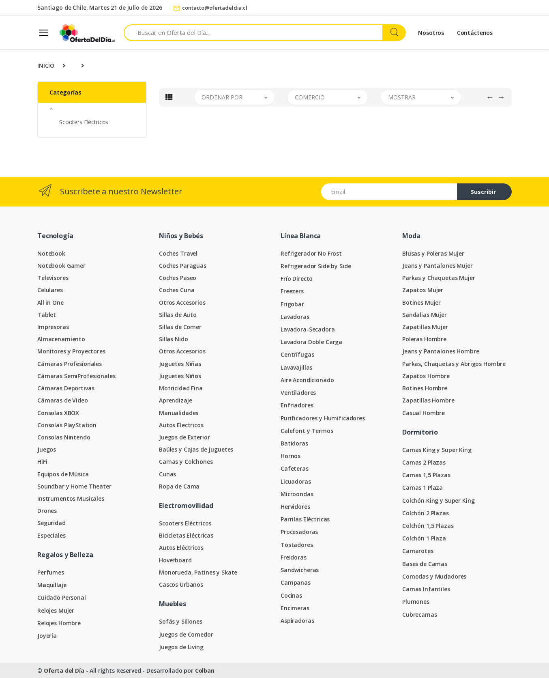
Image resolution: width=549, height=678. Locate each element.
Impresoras (53, 327)
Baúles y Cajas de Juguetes (196, 449)
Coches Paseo (177, 278)
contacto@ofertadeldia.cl (210, 7)
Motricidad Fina (181, 388)
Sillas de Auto (178, 315)
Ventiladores (298, 392)
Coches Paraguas (182, 265)
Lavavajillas (296, 367)
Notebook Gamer (61, 265)
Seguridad (51, 523)
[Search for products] (253, 32)
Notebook (51, 253)
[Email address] (389, 191)
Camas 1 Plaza (422, 487)
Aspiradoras (297, 620)
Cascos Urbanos (181, 584)
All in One (50, 302)
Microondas (297, 494)
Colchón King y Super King (438, 500)
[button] (92, 108)
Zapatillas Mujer (425, 327)
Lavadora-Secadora (308, 329)
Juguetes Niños (180, 376)
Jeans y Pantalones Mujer (437, 265)
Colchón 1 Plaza (424, 538)
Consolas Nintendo (63, 437)
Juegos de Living (181, 647)
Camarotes (417, 551)
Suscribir (483, 192)
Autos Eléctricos (181, 547)
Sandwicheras (300, 570)
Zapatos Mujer (422, 290)
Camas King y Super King (437, 450)
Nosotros (431, 33)
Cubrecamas (419, 614)
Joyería (47, 635)
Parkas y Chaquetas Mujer (438, 278)
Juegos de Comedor (186, 634)
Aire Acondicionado (307, 380)
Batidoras (294, 443)
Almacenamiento (61, 339)
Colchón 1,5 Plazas (427, 525)
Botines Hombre (424, 388)
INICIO (45, 65)
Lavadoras (295, 317)
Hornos (290, 456)
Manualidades (178, 413)
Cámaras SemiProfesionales (76, 376)
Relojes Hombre (59, 623)
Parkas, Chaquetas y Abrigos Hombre (454, 364)
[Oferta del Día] (87, 32)
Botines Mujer (421, 302)
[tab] (169, 97)
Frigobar (292, 304)
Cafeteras (295, 468)
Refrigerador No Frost (311, 253)
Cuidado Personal (61, 597)
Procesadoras (299, 532)
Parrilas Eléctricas (305, 519)
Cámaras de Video (62, 400)
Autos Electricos (181, 425)
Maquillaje (51, 585)
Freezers (292, 291)
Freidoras (294, 557)
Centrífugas (297, 354)
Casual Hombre (423, 413)
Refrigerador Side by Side (316, 266)
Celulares (50, 290)
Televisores (52, 278)
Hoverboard (175, 560)
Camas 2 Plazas (424, 462)
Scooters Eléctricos (83, 122)
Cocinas (291, 595)
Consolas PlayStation (67, 425)
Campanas (296, 582)
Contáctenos (475, 33)
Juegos (46, 449)
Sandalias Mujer (424, 315)
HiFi (42, 461)
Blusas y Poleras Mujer (433, 253)
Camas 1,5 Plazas (426, 475)
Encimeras (295, 608)
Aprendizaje (175, 400)
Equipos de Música (63, 474)
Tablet (46, 315)
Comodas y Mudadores (434, 576)
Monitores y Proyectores (71, 351)
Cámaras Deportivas (65, 388)
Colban (204, 670)
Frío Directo (297, 278)
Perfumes (50, 572)
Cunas (167, 474)
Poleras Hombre (424, 339)
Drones (47, 510)
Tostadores (297, 545)
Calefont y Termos (307, 431)
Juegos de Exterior (184, 437)
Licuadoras (296, 481)
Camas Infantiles (426, 589)
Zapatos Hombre (426, 376)
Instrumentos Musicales (70, 498)
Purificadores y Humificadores (323, 418)
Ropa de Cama (179, 486)
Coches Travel (178, 253)
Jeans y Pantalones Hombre (440, 351)
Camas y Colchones (186, 461)
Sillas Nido (173, 339)
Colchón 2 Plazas (425, 513)
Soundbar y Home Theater (74, 486)
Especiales (51, 535)
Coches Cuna (176, 290)
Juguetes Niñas (180, 364)
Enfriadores (297, 405)
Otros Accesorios (182, 302)
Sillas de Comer (180, 327)
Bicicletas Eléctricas (186, 535)
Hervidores (295, 506)
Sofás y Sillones (180, 621)
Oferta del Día (64, 670)
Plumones (415, 601)
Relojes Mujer (55, 610)
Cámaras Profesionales (69, 364)
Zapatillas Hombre (428, 400)
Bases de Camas (424, 564)
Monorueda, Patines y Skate (198, 572)
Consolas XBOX (58, 413)
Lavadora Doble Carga (311, 342)
